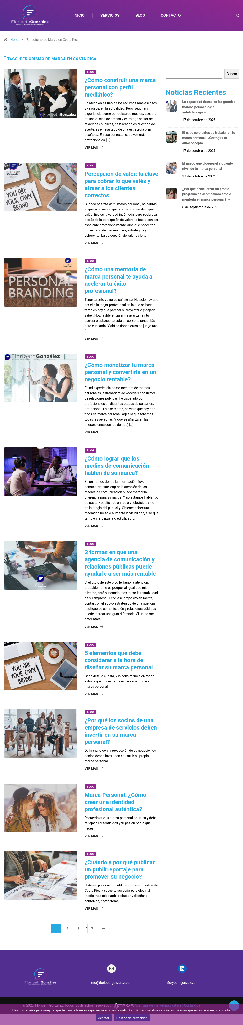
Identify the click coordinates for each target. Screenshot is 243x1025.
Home (14, 40)
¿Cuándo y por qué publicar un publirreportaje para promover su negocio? (120, 869)
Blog (140, 15)
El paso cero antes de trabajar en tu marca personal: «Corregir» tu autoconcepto (208, 138)
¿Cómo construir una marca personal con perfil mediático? (120, 87)
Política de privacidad (131, 1018)
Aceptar (103, 1018)
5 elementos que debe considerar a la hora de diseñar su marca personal (119, 660)
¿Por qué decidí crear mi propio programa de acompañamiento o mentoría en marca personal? (206, 194)
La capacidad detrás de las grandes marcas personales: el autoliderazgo (208, 107)
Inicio (79, 15)
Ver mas (94, 147)
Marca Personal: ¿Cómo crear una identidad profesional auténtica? (115, 802)
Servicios (110, 15)
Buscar (232, 74)
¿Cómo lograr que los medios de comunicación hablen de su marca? (117, 465)
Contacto (171, 15)
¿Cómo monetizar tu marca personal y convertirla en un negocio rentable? (120, 372)
